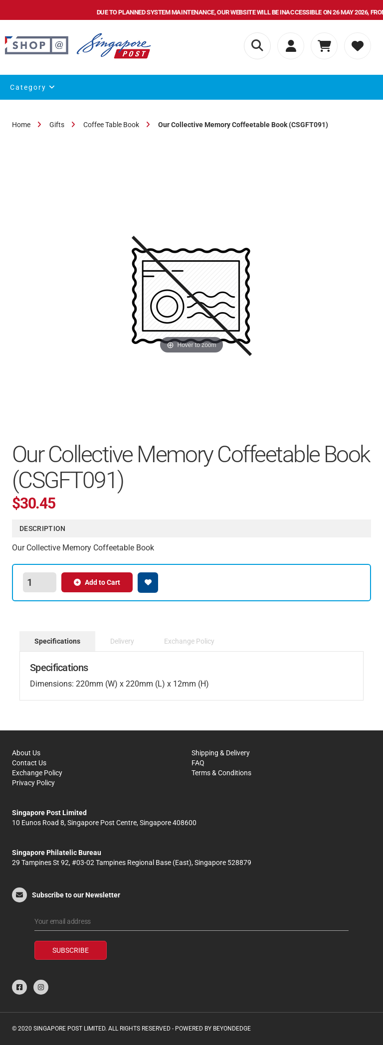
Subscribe (70, 950)
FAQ (198, 763)
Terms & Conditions (221, 773)
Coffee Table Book (111, 125)
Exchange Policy (37, 773)
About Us (26, 753)
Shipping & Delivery (221, 753)
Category (33, 87)
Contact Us (29, 763)
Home (21, 125)
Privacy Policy (33, 783)
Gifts (56, 125)
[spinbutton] (39, 582)
